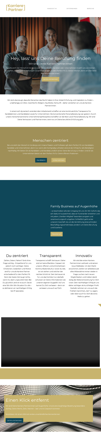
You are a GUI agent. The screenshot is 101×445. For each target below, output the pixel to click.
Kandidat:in (52, 8)
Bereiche (90, 8)
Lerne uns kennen (50, 79)
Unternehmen (71, 8)
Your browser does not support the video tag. (50, 342)
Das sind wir (56, 234)
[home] (15, 8)
